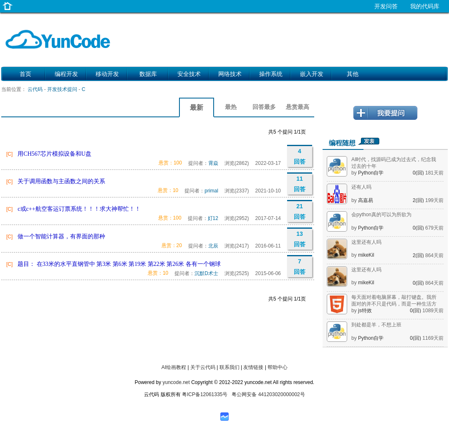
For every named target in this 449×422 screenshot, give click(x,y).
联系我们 (229, 367)
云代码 (35, 89)
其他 (352, 74)
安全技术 (189, 74)
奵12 (213, 218)
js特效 (365, 310)
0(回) (419, 173)
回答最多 (264, 107)
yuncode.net (175, 382)
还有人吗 (361, 187)
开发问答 (386, 6)
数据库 (148, 74)
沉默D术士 (206, 273)
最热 (231, 107)
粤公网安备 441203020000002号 (268, 394)
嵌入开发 (311, 74)
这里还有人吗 (366, 242)
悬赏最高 (297, 107)
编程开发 (66, 74)
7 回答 (299, 266)
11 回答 (299, 183)
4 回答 (299, 156)
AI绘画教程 (173, 367)
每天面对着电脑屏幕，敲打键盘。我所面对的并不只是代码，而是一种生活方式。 (393, 303)
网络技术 (230, 74)
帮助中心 (277, 367)
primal (211, 191)
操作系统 (271, 74)
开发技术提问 (62, 89)
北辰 (213, 246)
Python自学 (370, 173)
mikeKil (366, 255)
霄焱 (213, 163)
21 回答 (299, 211)
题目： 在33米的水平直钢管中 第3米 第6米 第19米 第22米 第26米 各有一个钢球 (119, 264)
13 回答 (299, 239)
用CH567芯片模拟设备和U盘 (54, 154)
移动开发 (107, 74)
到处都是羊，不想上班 (376, 325)
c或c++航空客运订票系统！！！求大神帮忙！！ (79, 209)
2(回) (419, 200)
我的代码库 (424, 6)
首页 (25, 74)
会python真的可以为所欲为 (381, 214)
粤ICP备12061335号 (204, 394)
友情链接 (253, 367)
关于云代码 (202, 367)
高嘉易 (365, 200)
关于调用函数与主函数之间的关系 (61, 181)
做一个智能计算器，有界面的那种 (61, 236)
